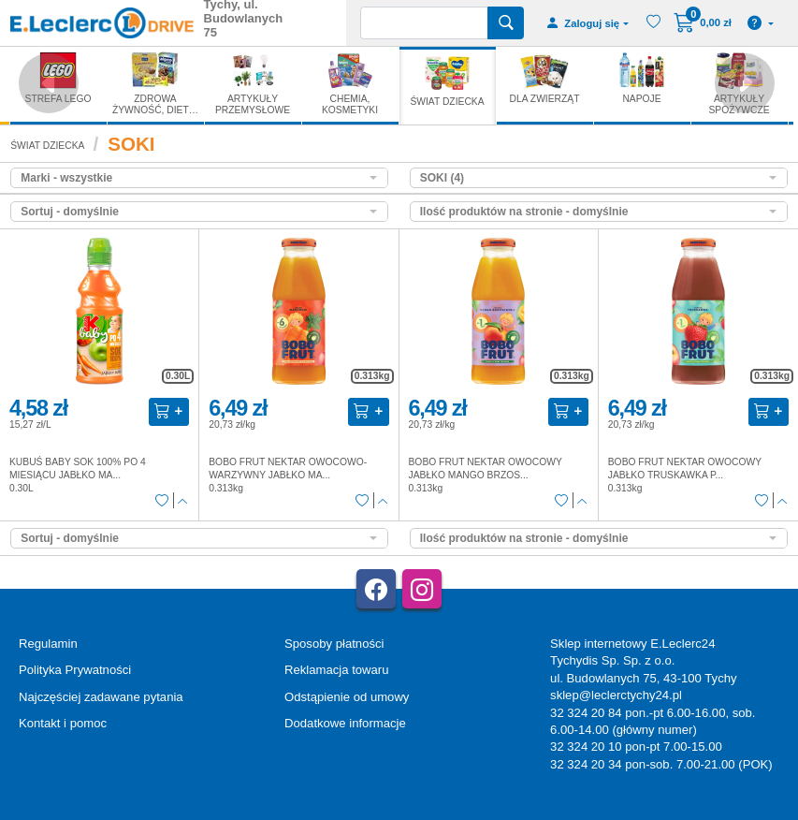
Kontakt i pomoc (63, 723)
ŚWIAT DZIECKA (47, 145)
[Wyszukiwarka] (424, 23)
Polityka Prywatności (75, 670)
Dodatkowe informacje (345, 723)
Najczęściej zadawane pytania (101, 697)
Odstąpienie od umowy (346, 697)
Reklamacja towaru (336, 670)
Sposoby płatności (334, 644)
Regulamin (48, 644)
